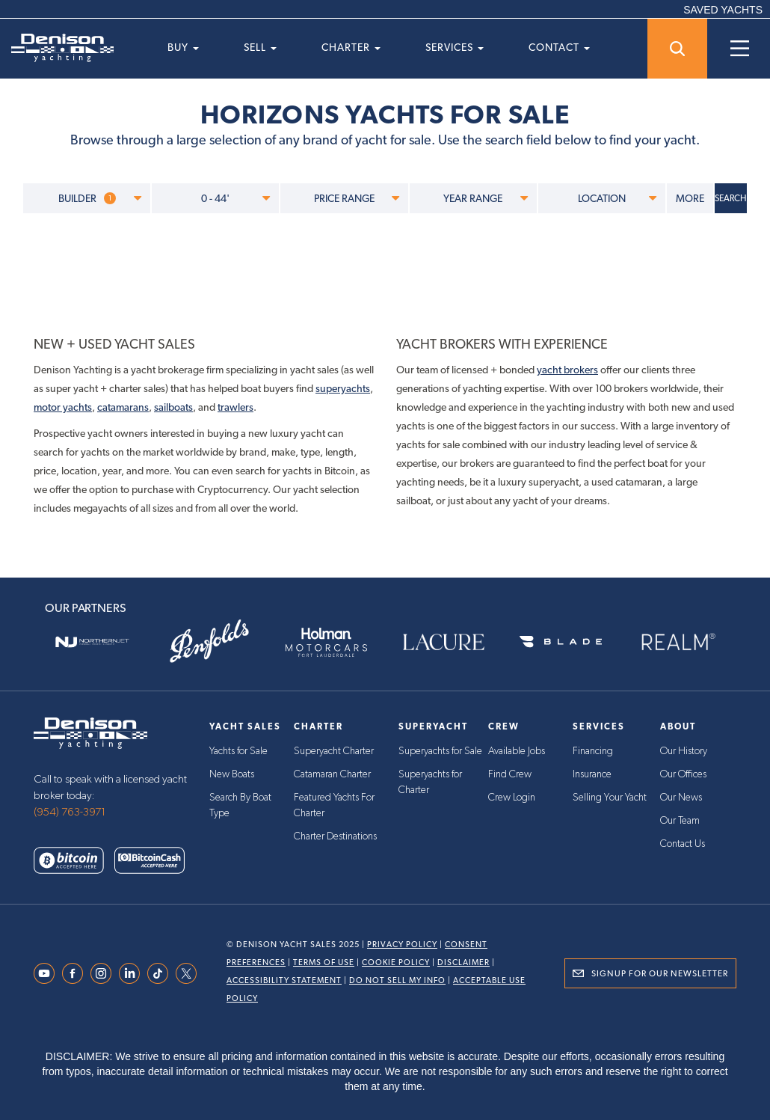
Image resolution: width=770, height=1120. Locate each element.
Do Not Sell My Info (397, 980)
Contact (559, 47)
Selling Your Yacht (610, 796)
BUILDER (100, 198)
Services (454, 47)
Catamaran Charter (332, 773)
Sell (260, 47)
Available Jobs (516, 751)
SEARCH (731, 198)
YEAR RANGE (485, 198)
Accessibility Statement (284, 980)
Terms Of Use (323, 962)
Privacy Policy (402, 944)
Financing (593, 751)
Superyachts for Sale (440, 751)
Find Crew (510, 773)
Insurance (592, 773)
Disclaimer (463, 962)
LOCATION (617, 198)
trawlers (235, 407)
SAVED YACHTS (723, 10)
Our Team (680, 818)
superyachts (342, 388)
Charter (351, 47)
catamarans (123, 407)
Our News (681, 796)
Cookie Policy (396, 962)
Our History (683, 751)
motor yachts (63, 407)
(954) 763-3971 (69, 812)
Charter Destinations (335, 833)
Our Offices (683, 773)
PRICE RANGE (356, 198)
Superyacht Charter (334, 751)
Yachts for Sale (238, 751)
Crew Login (511, 796)
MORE (690, 198)
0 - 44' (235, 198)
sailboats (173, 407)
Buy (183, 47)
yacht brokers (567, 370)
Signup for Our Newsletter (659, 973)
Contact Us (682, 841)
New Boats (231, 773)
